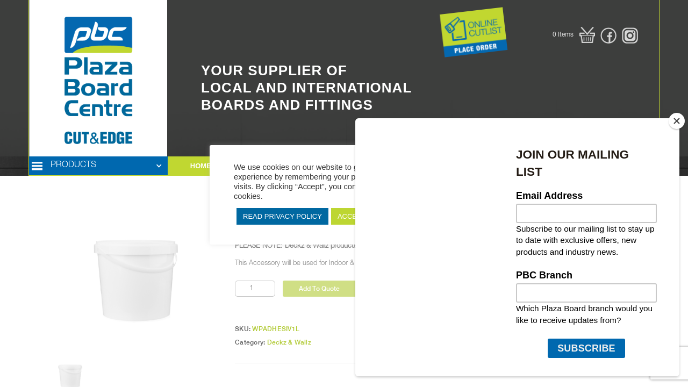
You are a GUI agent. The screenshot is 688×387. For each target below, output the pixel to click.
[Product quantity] (255, 289)
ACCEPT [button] (352, 216)
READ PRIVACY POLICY (282, 216)
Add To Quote (319, 288)
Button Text (424, 18)
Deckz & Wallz (289, 342)
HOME (200, 166)
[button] (574, 35)
